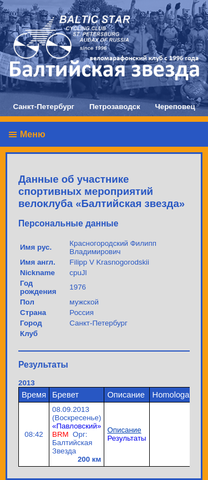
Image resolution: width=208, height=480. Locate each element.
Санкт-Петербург (43, 106)
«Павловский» (76, 426)
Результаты (126, 438)
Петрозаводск (114, 106)
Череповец (175, 106)
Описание (124, 430)
